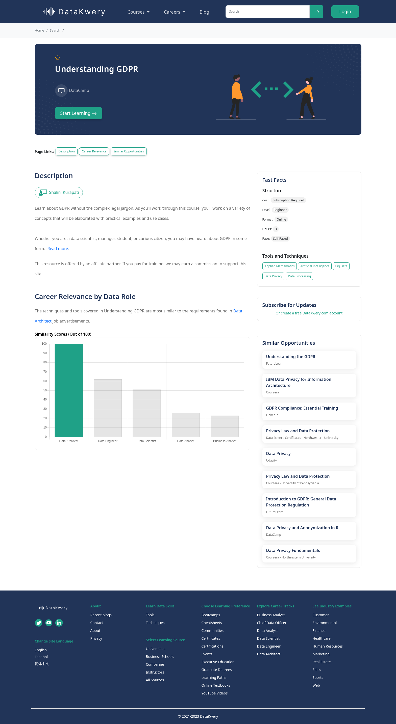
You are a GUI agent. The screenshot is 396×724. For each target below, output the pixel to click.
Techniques (155, 622)
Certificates (211, 638)
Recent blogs (101, 614)
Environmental (325, 622)
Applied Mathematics (280, 266)
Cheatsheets (212, 622)
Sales (317, 669)
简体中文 (42, 663)
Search (55, 30)
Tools (150, 614)
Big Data (341, 266)
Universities (155, 648)
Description (66, 151)
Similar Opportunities (128, 151)
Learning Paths (214, 677)
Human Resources (328, 646)
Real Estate (322, 661)
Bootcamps (211, 614)
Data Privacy (273, 276)
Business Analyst (271, 614)
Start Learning (78, 113)
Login (345, 11)
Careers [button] (173, 12)
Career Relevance (94, 151)
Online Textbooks (216, 685)
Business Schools (160, 656)
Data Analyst (267, 630)
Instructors (155, 672)
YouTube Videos (215, 693)
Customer (321, 614)
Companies (155, 664)
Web (316, 685)
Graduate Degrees (217, 669)
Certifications (213, 646)
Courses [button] (137, 12)
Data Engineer (269, 646)
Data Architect (269, 654)
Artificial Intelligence (314, 266)
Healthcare (322, 638)
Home (39, 30)
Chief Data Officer (272, 622)
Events (207, 654)
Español (41, 656)
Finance (319, 630)
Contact (96, 622)
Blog (204, 12)
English (41, 650)
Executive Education (218, 661)
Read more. (58, 248)
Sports (318, 677)
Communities (213, 630)
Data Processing (299, 276)
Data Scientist (268, 638)
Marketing (321, 654)
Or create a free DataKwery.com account (309, 313)
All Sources (155, 680)
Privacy (96, 638)
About (95, 630)
